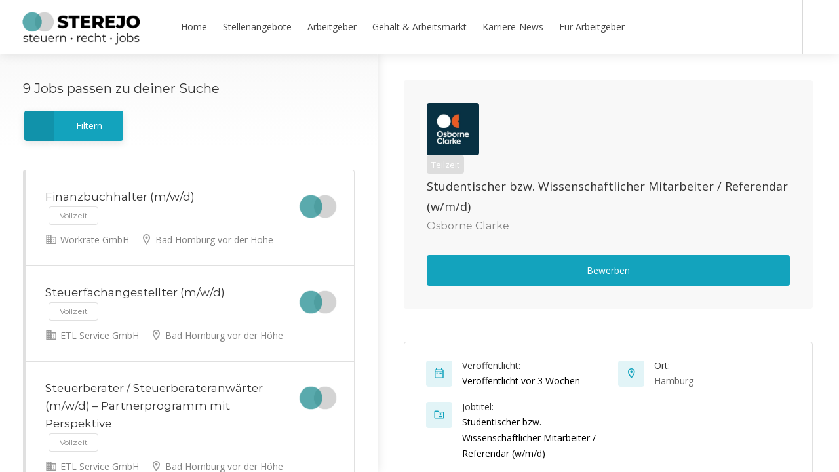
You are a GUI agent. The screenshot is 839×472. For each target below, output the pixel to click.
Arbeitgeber (332, 26)
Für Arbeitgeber (592, 26)
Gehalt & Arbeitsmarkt (419, 26)
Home (194, 26)
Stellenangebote (257, 26)
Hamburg (673, 380)
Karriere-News (512, 26)
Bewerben (608, 270)
